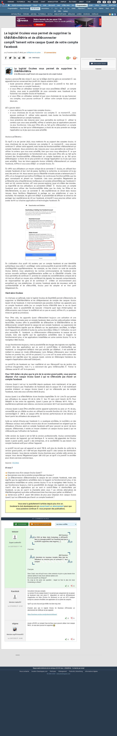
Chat (43, 2)
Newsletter (53, 2)
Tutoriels (20, 2)
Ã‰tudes (73, 2)
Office (97, 5)
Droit (81, 2)
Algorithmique (24, 8)
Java (58, 5)
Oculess (15, 472)
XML (59, 11)
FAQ (29, 2)
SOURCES (86, 14)
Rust (107, 8)
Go (68, 8)
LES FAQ (33, 14)
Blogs (35, 2)
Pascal (90, 8)
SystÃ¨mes (112, 5)
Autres (65, 11)
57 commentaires (50, 62)
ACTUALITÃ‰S (16, 14)
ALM (44, 5)
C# (61, 8)
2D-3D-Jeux (35, 8)
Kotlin (73, 8)
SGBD (91, 5)
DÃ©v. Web (66, 5)
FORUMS (26, 14)
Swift (112, 8)
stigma (15, 651)
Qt (55, 11)
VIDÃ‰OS (95, 14)
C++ (56, 8)
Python (101, 8)
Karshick (15, 618)
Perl (95, 8)
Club (88, 2)
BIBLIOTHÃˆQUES (60, 14)
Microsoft (51, 5)
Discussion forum (98, 64)
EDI (73, 5)
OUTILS (50, 14)
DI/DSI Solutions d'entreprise (21, 5)
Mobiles (104, 5)
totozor (15, 559)
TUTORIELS (42, 14)
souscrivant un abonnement (52, 515)
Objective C (81, 8)
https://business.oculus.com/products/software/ (42, 641)
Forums (10, 2)
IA (40, 5)
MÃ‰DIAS (71, 14)
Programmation (82, 5)
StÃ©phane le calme (33, 62)
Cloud (35, 5)
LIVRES (79, 14)
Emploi (63, 2)
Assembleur (45, 8)
